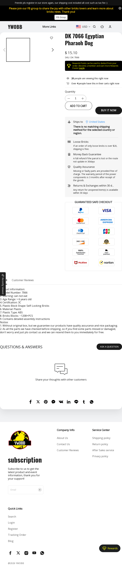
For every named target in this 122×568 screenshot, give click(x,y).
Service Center (101, 430)
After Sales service (103, 450)
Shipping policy (101, 438)
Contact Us (63, 444)
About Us (62, 438)
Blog (11, 541)
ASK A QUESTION (109, 346)
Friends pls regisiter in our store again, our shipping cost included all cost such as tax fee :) (61, 3)
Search (12, 516)
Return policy (100, 444)
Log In (82, 68)
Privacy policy (100, 456)
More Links (49, 26)
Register (13, 529)
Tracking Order (17, 535)
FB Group (61, 17)
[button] (4, 50)
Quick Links (15, 508)
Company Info (66, 430)
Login (11, 522)
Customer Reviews (68, 450)
